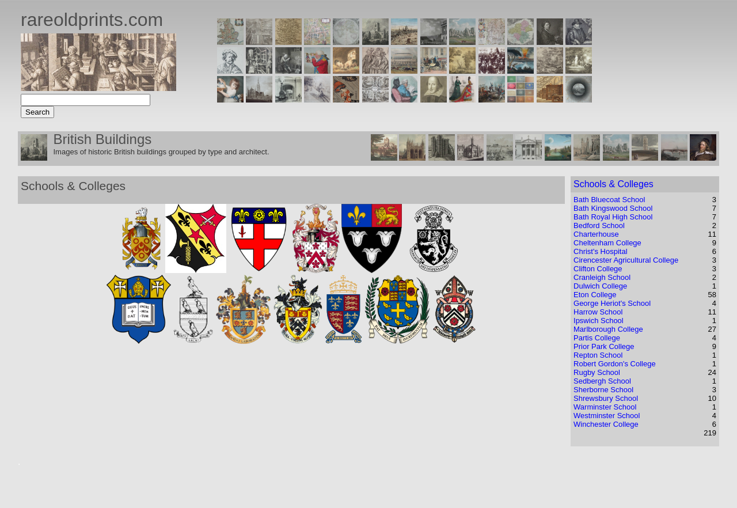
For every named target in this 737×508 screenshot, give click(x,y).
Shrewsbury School (605, 398)
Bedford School (599, 225)
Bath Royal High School (612, 217)
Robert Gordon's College (614, 363)
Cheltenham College (607, 242)
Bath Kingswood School (612, 208)
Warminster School (604, 407)
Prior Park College (604, 346)
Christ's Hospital (600, 251)
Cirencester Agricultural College (625, 260)
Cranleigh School (601, 277)
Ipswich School (598, 320)
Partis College (596, 337)
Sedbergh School (602, 381)
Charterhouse (596, 234)
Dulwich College (600, 286)
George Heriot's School (612, 303)
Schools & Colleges (613, 184)
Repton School (597, 355)
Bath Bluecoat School (609, 199)
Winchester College (606, 424)
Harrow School (597, 312)
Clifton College (597, 268)
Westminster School (606, 415)
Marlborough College (608, 329)
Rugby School (596, 372)
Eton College (594, 294)
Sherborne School (603, 389)
